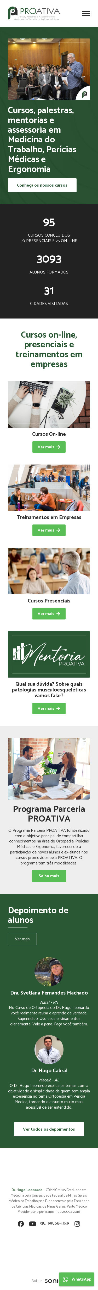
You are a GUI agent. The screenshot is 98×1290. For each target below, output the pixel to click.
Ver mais (22, 939)
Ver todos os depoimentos (49, 1129)
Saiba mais (49, 876)
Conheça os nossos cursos (42, 185)
